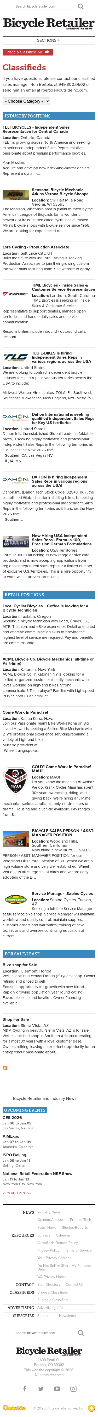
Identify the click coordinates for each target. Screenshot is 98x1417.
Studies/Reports (75, 1227)
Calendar (63, 1235)
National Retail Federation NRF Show (37, 1173)
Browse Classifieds (52, 1292)
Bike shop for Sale (20, 965)
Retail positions (24, 595)
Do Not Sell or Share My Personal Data (64, 1267)
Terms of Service (78, 1250)
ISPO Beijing (14, 1155)
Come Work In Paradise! (25, 712)
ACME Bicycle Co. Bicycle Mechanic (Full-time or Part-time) (48, 661)
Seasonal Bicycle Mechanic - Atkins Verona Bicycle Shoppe (60, 192)
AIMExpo (11, 1136)
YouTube (57, 1389)
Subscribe (45, 1316)
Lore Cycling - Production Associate (36, 247)
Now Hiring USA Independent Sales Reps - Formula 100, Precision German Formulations (62, 540)
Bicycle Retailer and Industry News (44, 1098)
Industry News (49, 1212)
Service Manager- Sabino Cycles (62, 893)
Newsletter (68, 1316)
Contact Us (75, 1284)
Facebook (25, 1389)
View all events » (17, 1193)
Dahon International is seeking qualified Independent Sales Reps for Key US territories (63, 418)
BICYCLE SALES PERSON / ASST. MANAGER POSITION (63, 833)
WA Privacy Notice (52, 1277)
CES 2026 (12, 1117)
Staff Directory (48, 1284)
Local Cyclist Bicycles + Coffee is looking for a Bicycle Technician (45, 608)
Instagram (73, 1389)
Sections (49, 40)
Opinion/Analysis (51, 1220)
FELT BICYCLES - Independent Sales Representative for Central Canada (36, 129)
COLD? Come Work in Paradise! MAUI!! (61, 769)
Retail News (46, 1227)
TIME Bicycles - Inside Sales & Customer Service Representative (63, 287)
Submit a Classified (52, 1300)
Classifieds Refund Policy (57, 1243)
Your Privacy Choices (54, 1258)
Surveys (43, 1235)
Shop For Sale (16, 1019)
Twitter (41, 1389)
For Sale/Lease (22, 954)
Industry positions (27, 116)
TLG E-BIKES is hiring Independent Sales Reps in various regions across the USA (61, 357)
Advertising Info (50, 1307)
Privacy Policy (48, 1250)
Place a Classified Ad (28, 52)
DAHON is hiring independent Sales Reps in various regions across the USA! (59, 481)
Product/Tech (80, 1220)
